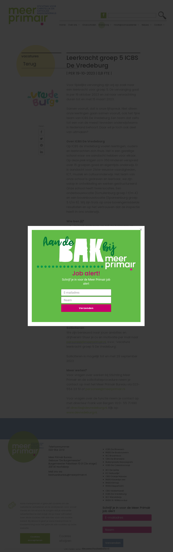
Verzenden (86, 309)
